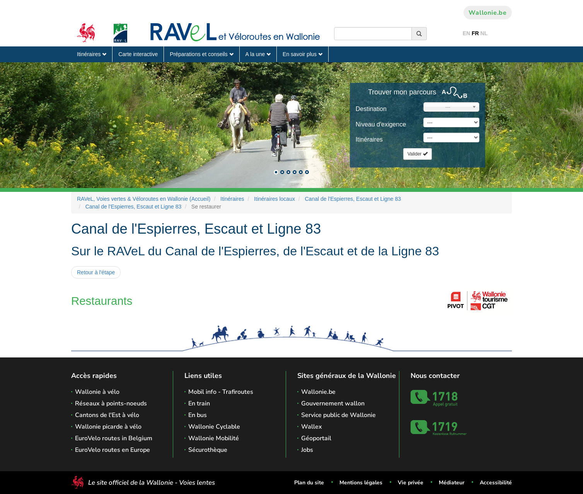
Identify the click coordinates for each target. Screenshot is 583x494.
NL (484, 33)
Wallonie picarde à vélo (108, 427)
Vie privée (410, 482)
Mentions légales (360, 482)
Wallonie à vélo (97, 392)
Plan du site (309, 482)
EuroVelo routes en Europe (112, 450)
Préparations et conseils (201, 54)
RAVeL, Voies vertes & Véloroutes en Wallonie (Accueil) (144, 199)
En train (199, 403)
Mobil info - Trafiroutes (220, 392)
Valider (417, 154)
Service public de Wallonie (338, 415)
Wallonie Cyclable (214, 427)
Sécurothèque (207, 450)
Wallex (311, 427)
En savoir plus (302, 54)
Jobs (307, 450)
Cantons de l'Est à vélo (107, 415)
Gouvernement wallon (333, 403)
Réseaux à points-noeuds (111, 403)
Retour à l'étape (96, 272)
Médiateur (451, 482)
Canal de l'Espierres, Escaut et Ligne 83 (353, 199)
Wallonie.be (488, 13)
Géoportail (316, 438)
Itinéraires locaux (274, 199)
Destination (371, 109)
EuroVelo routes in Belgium (113, 438)
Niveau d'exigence (381, 124)
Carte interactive (138, 54)
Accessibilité (496, 482)
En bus (197, 415)
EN (466, 33)
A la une (258, 54)
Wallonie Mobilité (213, 438)
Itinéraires (91, 54)
